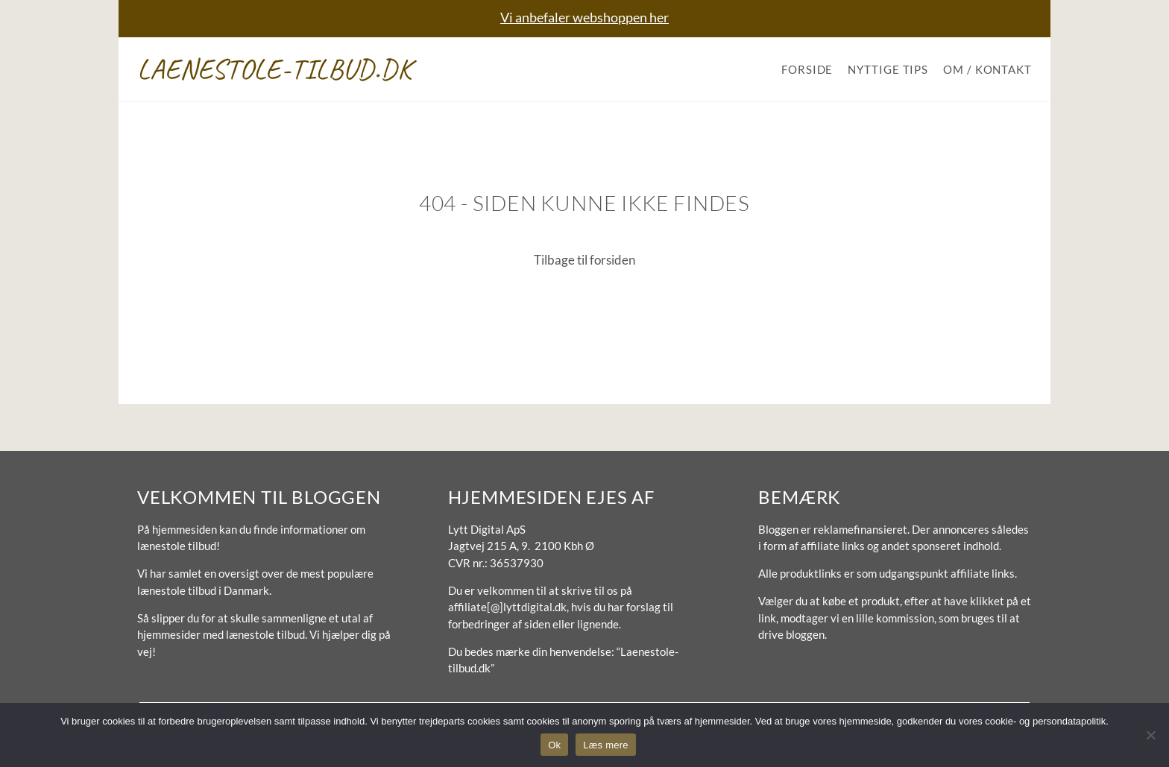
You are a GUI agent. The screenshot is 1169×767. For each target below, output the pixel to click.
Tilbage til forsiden (584, 260)
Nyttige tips (888, 69)
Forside (807, 69)
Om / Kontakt (987, 69)
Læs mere (605, 745)
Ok (554, 745)
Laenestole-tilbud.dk (274, 68)
